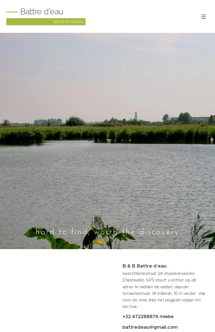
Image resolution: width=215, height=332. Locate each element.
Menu (203, 16)
